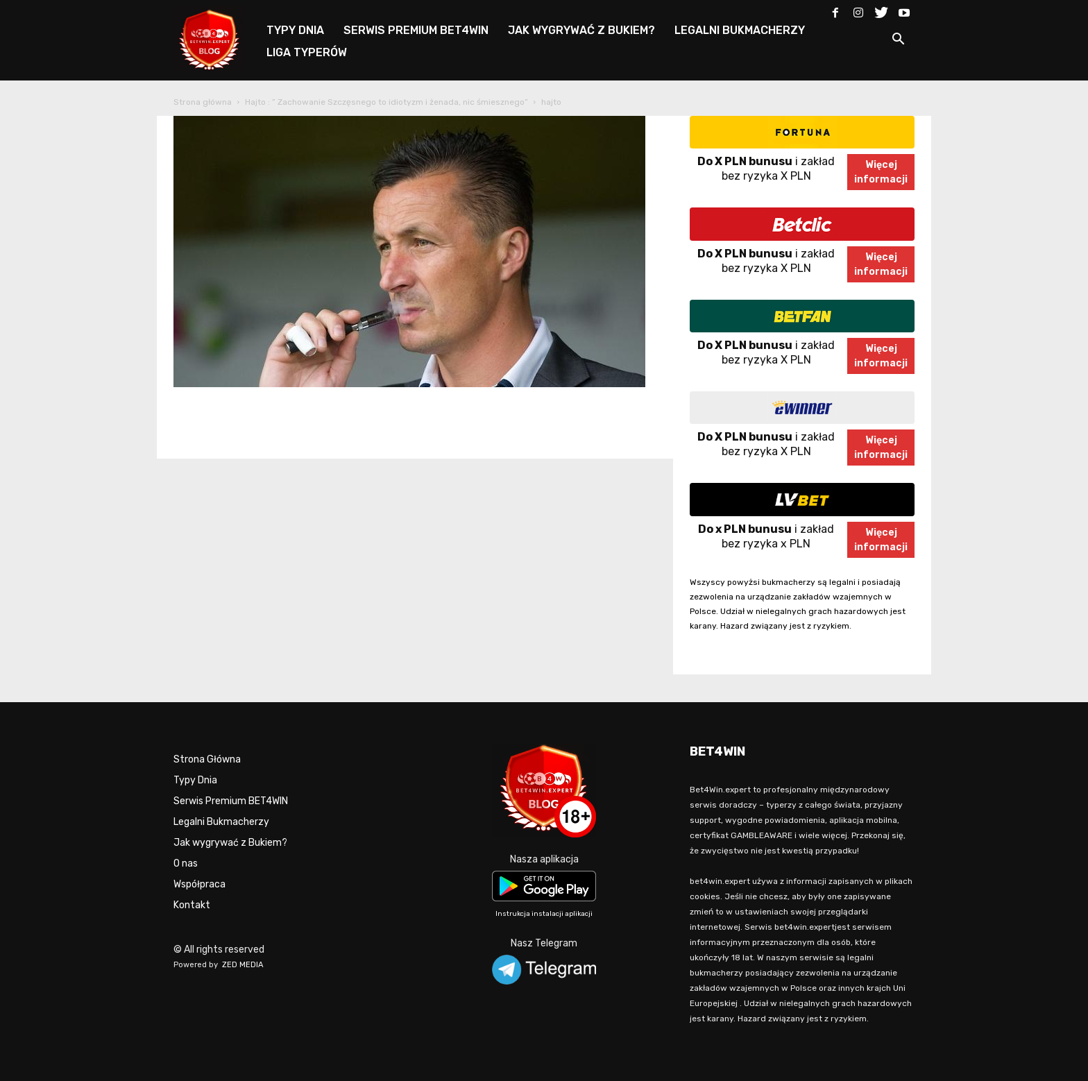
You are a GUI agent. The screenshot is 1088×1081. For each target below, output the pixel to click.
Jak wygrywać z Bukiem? (230, 843)
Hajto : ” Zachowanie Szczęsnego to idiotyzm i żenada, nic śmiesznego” (386, 102)
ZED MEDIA (243, 964)
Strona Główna (207, 759)
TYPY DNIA (295, 30)
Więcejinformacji (881, 172)
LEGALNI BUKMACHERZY (739, 30)
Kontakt (191, 905)
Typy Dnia (195, 780)
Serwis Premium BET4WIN (230, 801)
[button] (898, 41)
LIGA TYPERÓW (306, 52)
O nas (185, 863)
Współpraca (199, 884)
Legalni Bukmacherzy (221, 822)
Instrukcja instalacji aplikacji (544, 914)
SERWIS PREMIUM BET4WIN (415, 30)
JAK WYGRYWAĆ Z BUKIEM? (581, 30)
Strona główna (202, 102)
